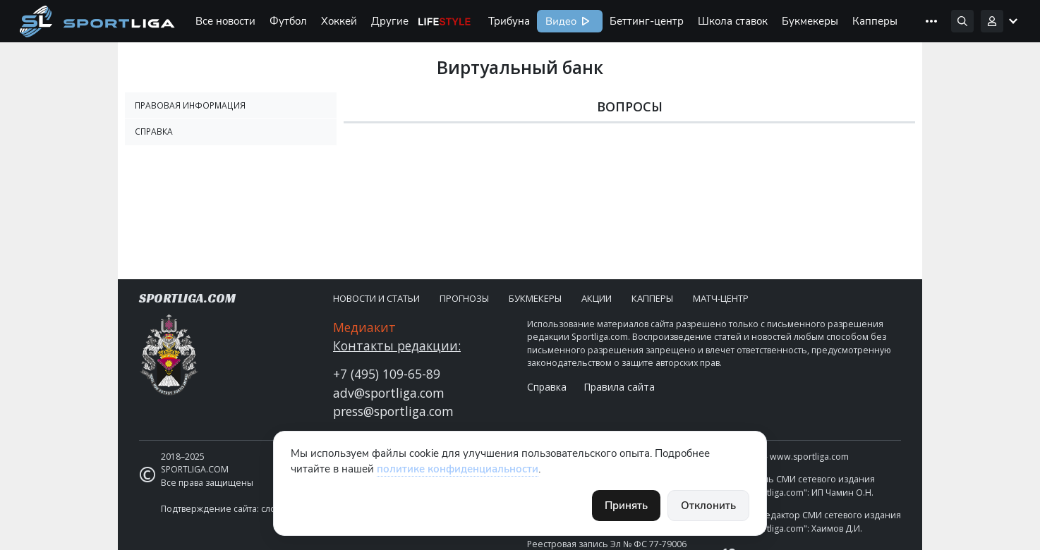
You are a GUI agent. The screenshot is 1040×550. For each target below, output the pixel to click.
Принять (626, 506)
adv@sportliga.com (389, 392)
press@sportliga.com (393, 411)
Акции (596, 298)
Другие (390, 21)
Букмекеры (810, 21)
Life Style (444, 21)
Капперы (874, 21)
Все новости (225, 21)
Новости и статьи (376, 298)
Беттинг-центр (647, 21)
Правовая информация (190, 105)
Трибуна (509, 21)
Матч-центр (721, 298)
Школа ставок (733, 21)
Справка (154, 132)
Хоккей (339, 21)
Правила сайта (619, 386)
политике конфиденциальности (457, 469)
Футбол (288, 21)
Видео (559, 21)
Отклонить (708, 506)
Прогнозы (464, 298)
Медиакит (364, 327)
